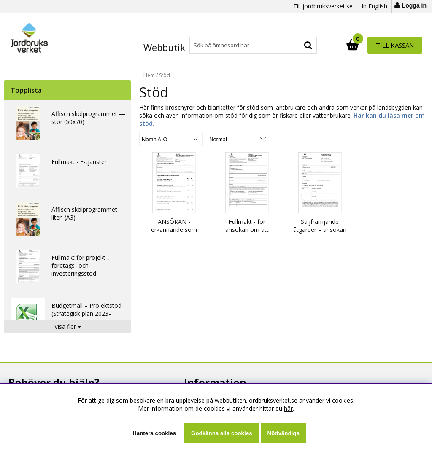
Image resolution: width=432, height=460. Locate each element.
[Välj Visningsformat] (238, 139)
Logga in (414, 5)
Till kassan (395, 45)
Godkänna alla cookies (221, 433)
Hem (149, 75)
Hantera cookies (154, 433)
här (288, 408)
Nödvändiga (283, 433)
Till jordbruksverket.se (323, 6)
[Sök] (252, 45)
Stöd (164, 75)
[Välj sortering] (170, 139)
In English (374, 6)
